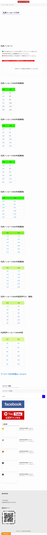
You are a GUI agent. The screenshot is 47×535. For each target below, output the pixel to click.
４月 (7, 245)
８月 (19, 239)
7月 (10, 129)
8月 (10, 132)
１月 (7, 236)
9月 (10, 135)
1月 (3, 93)
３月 (7, 242)
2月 (3, 96)
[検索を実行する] (43, 396)
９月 (19, 242)
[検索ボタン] (45, 2)
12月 (10, 146)
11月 (10, 142)
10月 (10, 139)
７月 (19, 236)
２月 (7, 239)
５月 (7, 249)
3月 (3, 99)
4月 (3, 103)
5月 (3, 142)
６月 (7, 252)
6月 (3, 146)
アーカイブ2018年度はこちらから (14, 374)
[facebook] (23, 529)
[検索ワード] (23, 396)
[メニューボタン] (2, 2)
